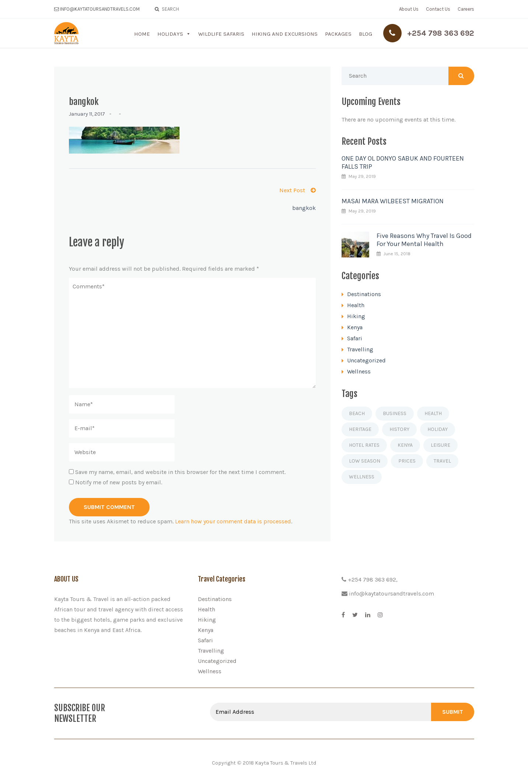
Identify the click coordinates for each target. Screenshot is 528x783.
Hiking (356, 316)
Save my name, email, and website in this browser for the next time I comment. (180, 471)
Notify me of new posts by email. (118, 482)
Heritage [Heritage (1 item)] (360, 429)
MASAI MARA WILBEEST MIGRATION (393, 201)
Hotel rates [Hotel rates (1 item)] (364, 445)
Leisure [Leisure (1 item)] (440, 445)
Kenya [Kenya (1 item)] (405, 445)
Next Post (297, 190)
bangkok (304, 207)
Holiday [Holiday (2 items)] (437, 429)
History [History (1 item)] (399, 429)
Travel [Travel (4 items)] (442, 461)
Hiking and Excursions (285, 34)
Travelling (360, 349)
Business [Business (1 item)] (394, 413)
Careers (466, 9)
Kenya (355, 327)
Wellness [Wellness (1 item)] (361, 477)
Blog (365, 34)
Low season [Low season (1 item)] (364, 461)
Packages (338, 34)
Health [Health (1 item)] (433, 413)
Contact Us (438, 9)
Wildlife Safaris (221, 34)
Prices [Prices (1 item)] (407, 461)
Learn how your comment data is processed (233, 521)
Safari (354, 338)
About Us (409, 9)
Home (142, 34)
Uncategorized (366, 360)
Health (355, 305)
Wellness (359, 371)
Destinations (364, 294)
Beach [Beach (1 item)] (357, 413)
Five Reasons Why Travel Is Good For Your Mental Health (424, 240)
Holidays (170, 34)
